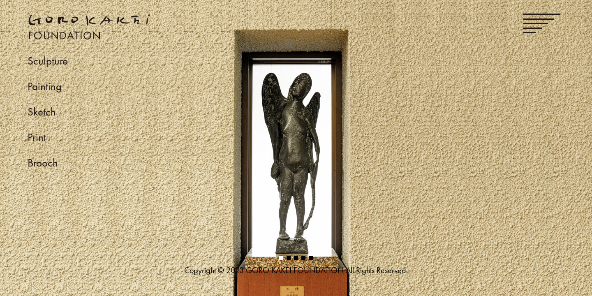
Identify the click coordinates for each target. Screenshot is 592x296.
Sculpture (48, 60)
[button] (281, 258)
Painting (45, 86)
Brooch (43, 162)
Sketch (42, 111)
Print (37, 137)
